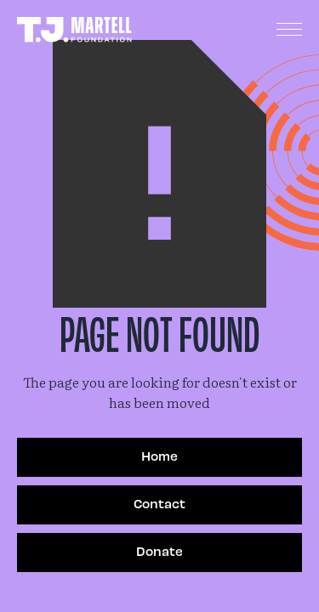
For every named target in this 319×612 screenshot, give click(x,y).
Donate (159, 550)
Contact (159, 503)
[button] (289, 29)
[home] (74, 30)
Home (159, 455)
